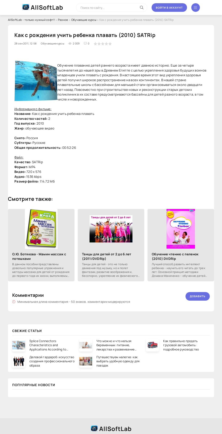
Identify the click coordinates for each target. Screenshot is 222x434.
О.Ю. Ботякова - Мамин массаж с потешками (39, 256)
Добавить (197, 296)
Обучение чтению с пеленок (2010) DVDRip (175, 256)
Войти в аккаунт (169, 7)
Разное (63, 20)
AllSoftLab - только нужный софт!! (31, 20)
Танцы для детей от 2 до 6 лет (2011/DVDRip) (106, 256)
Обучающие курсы (84, 20)
